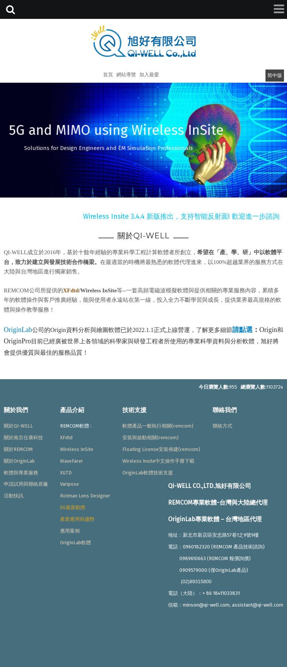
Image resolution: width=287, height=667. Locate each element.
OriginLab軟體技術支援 (147, 473)
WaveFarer (71, 461)
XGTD (66, 473)
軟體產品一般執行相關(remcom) (157, 426)
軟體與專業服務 (21, 473)
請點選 (242, 330)
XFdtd (71, 290)
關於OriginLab (19, 461)
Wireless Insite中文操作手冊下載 (158, 461)
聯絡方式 (222, 426)
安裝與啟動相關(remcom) (150, 437)
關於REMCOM (18, 449)
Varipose (69, 484)
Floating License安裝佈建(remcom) (161, 449)
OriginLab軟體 (75, 542)
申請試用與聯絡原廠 (26, 484)
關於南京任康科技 (23, 437)
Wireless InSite (76, 449)
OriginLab (18, 330)
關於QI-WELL (18, 426)
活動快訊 (13, 496)
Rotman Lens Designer (85, 496)
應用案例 (70, 531)
